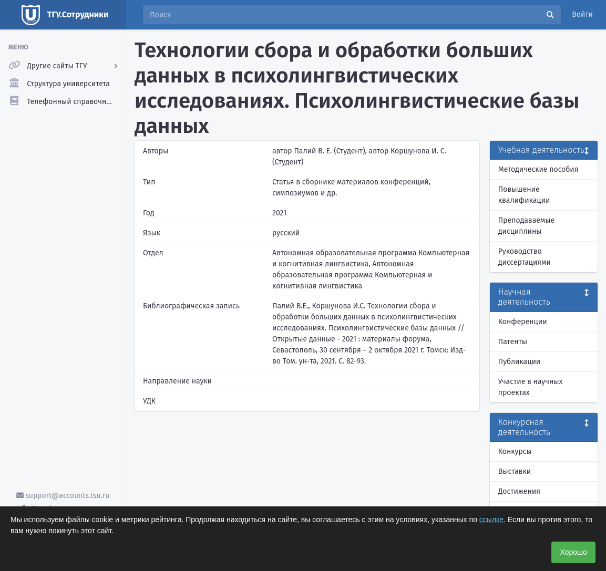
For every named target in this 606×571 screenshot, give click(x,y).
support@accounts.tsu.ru (63, 495)
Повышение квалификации (524, 195)
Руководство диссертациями (524, 257)
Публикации (519, 361)
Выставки (514, 471)
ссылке (491, 519)
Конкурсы (515, 451)
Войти (582, 14)
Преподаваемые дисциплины (526, 226)
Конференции (522, 321)
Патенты (512, 341)
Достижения (519, 491)
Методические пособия (538, 169)
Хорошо (573, 552)
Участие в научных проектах (530, 387)
